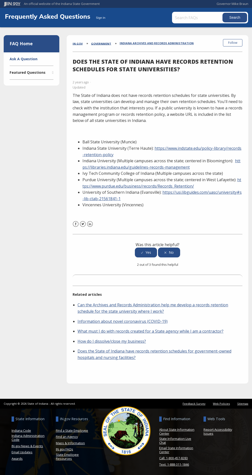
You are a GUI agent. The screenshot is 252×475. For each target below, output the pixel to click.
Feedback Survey (194, 403)
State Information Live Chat (175, 440)
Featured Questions (28, 72)
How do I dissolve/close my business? (112, 340)
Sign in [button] (100, 17)
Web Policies (221, 403)
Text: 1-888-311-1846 (174, 464)
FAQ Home (21, 43)
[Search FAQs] (197, 17)
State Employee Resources (67, 456)
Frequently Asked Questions (48, 16)
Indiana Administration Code (28, 437)
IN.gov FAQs (64, 449)
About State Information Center (176, 431)
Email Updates (22, 452)
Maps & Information (70, 442)
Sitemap (242, 403)
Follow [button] (232, 43)
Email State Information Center (176, 449)
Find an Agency (67, 436)
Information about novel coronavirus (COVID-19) (123, 320)
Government (101, 43)
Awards (17, 458)
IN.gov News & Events (27, 445)
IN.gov (78, 43)
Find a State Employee (72, 430)
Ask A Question (23, 59)
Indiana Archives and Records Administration (157, 43)
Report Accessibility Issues (218, 431)
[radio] (146, 252)
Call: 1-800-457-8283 (173, 458)
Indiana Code (21, 430)
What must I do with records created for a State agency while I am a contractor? (150, 330)
